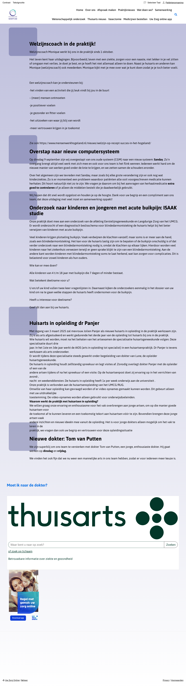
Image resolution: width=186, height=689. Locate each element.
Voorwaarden (177, 680)
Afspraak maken (106, 9)
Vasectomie (114, 19)
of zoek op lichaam (20, 551)
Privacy (166, 680)
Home (79, 9)
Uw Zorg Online (12, 680)
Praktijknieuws (126, 9)
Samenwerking (163, 9)
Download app (19, 619)
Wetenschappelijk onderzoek (68, 19)
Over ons (90, 9)
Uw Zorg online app (160, 19)
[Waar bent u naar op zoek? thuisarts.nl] (86, 544)
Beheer (24, 680)
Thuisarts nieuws (96, 19)
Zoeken (171, 544)
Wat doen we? (145, 9)
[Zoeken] (176, 14)
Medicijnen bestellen (135, 19)
